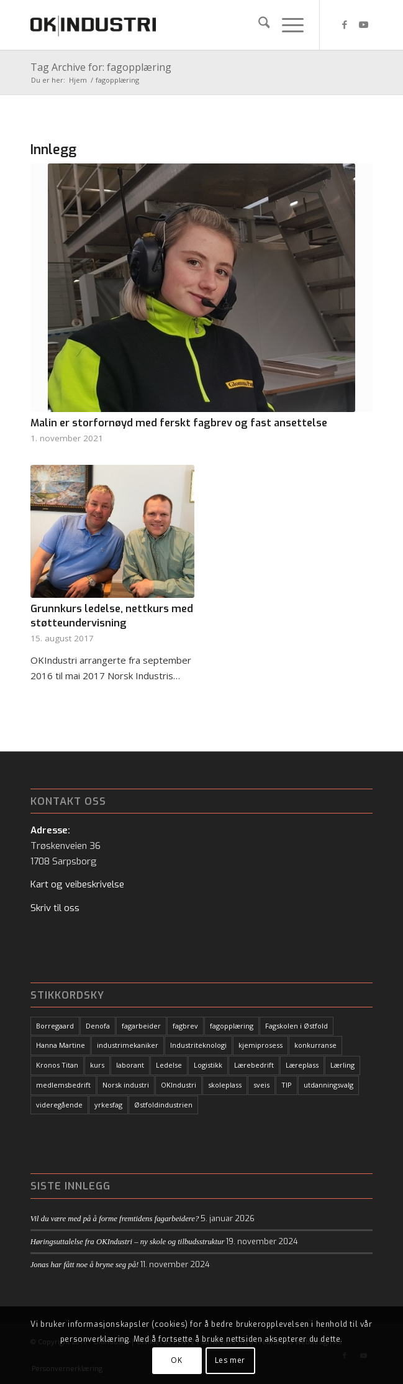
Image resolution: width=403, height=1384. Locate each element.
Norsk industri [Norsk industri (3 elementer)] (125, 1084)
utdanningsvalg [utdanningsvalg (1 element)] (328, 1084)
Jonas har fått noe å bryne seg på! (84, 1264)
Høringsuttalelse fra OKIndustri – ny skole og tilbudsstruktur (127, 1241)
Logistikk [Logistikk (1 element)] (208, 1065)
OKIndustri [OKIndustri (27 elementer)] (178, 1084)
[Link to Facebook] (344, 25)
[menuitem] (258, 25)
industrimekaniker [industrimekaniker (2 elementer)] (127, 1045)
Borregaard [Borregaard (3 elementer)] (55, 1025)
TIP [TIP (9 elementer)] (286, 1084)
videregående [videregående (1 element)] (59, 1104)
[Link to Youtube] (363, 25)
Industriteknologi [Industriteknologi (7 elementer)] (198, 1045)
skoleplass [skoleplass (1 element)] (225, 1084)
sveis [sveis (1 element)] (261, 1084)
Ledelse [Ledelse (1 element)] (169, 1065)
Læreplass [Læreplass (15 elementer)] (302, 1065)
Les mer (230, 1360)
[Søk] (258, 25)
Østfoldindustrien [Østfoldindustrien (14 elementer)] (163, 1104)
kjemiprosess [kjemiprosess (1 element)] (260, 1045)
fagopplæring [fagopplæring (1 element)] (231, 1025)
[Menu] (286, 25)
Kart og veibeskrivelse (77, 884)
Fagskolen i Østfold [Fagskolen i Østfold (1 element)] (296, 1025)
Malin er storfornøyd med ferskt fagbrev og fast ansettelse (178, 422)
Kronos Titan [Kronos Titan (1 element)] (57, 1065)
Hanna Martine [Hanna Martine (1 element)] (60, 1045)
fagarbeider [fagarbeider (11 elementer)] (141, 1025)
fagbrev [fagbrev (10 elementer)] (185, 1025)
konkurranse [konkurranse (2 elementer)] (315, 1045)
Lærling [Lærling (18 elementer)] (342, 1065)
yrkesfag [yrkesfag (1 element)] (108, 1104)
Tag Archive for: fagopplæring (100, 67)
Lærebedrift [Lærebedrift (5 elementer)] (254, 1065)
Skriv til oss (54, 908)
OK (176, 1360)
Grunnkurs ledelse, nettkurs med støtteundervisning (111, 616)
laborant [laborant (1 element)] (130, 1065)
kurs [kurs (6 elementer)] (97, 1065)
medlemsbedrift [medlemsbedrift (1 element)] (63, 1084)
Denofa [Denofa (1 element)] (98, 1025)
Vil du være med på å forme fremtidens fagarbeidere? (114, 1218)
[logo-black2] (167, 25)
